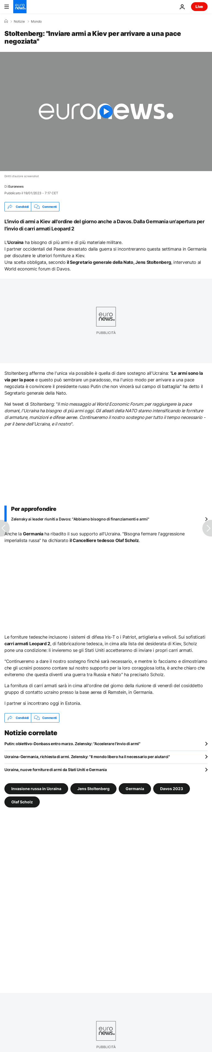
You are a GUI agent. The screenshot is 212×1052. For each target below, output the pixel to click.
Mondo (36, 21)
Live (199, 6)
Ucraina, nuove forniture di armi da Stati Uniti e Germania (55, 769)
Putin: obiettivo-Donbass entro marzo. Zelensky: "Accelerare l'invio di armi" (72, 743)
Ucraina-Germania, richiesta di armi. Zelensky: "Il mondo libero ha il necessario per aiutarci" (87, 756)
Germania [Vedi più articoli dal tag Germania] (135, 788)
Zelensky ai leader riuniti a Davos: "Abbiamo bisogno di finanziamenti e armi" (80, 519)
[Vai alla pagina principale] (19, 6)
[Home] (6, 21)
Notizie (19, 21)
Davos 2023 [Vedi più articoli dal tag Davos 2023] (171, 788)
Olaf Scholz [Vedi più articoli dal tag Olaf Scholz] (22, 801)
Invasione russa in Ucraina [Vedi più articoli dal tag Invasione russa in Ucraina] (36, 788)
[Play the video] (106, 111)
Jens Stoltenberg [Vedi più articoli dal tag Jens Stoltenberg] (93, 788)
